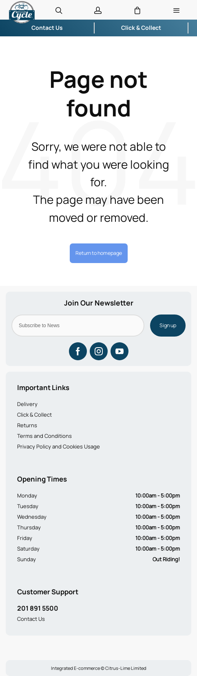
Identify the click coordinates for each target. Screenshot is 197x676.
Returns (27, 425)
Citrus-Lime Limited (125, 668)
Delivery (27, 404)
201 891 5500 (37, 608)
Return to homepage (98, 253)
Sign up (167, 325)
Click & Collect (34, 414)
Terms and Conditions (44, 436)
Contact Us (31, 618)
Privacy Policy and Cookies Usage (58, 446)
